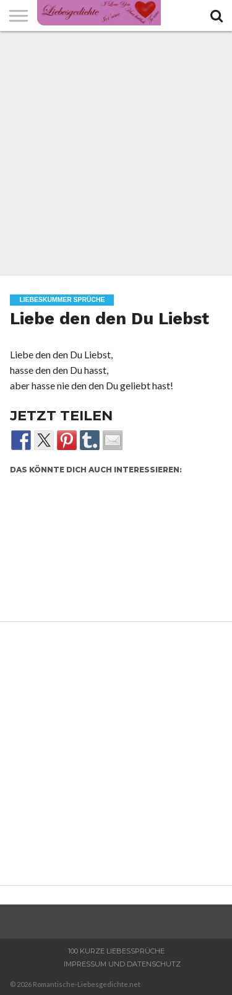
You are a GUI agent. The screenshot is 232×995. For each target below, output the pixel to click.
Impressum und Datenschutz (122, 964)
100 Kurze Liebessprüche (116, 951)
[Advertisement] (116, 153)
